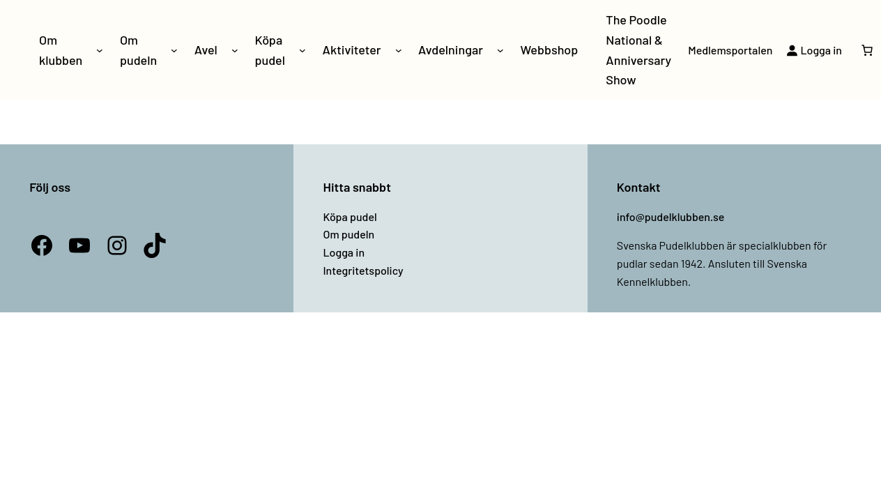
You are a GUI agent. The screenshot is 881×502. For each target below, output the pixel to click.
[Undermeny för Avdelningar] (500, 50)
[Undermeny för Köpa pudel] (302, 50)
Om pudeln (348, 234)
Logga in (344, 252)
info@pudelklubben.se (671, 216)
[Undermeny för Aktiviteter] (398, 50)
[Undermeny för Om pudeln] (174, 50)
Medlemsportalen (730, 49)
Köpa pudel (349, 216)
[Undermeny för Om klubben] (99, 50)
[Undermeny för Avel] (234, 50)
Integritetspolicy (363, 270)
